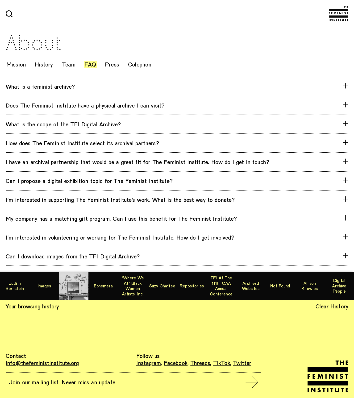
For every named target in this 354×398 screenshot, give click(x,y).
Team (69, 64)
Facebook (175, 362)
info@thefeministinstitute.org (42, 362)
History (44, 64)
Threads (200, 362)
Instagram (148, 362)
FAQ (90, 64)
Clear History (332, 306)
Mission (16, 64)
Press (112, 64)
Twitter (242, 362)
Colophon (139, 64)
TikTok (221, 362)
